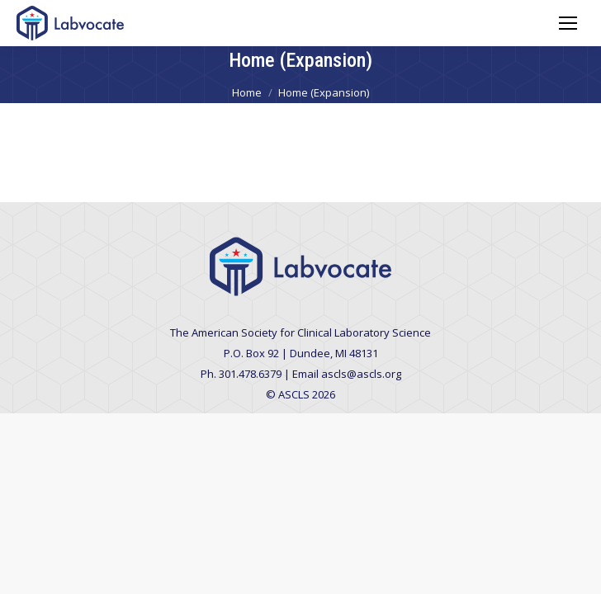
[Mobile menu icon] (567, 23)
